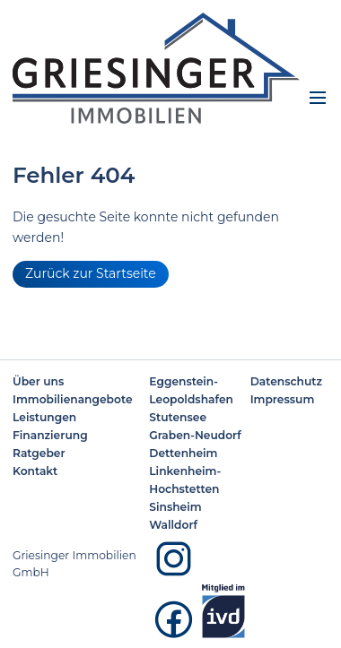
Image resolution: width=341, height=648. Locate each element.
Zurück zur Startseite (90, 273)
